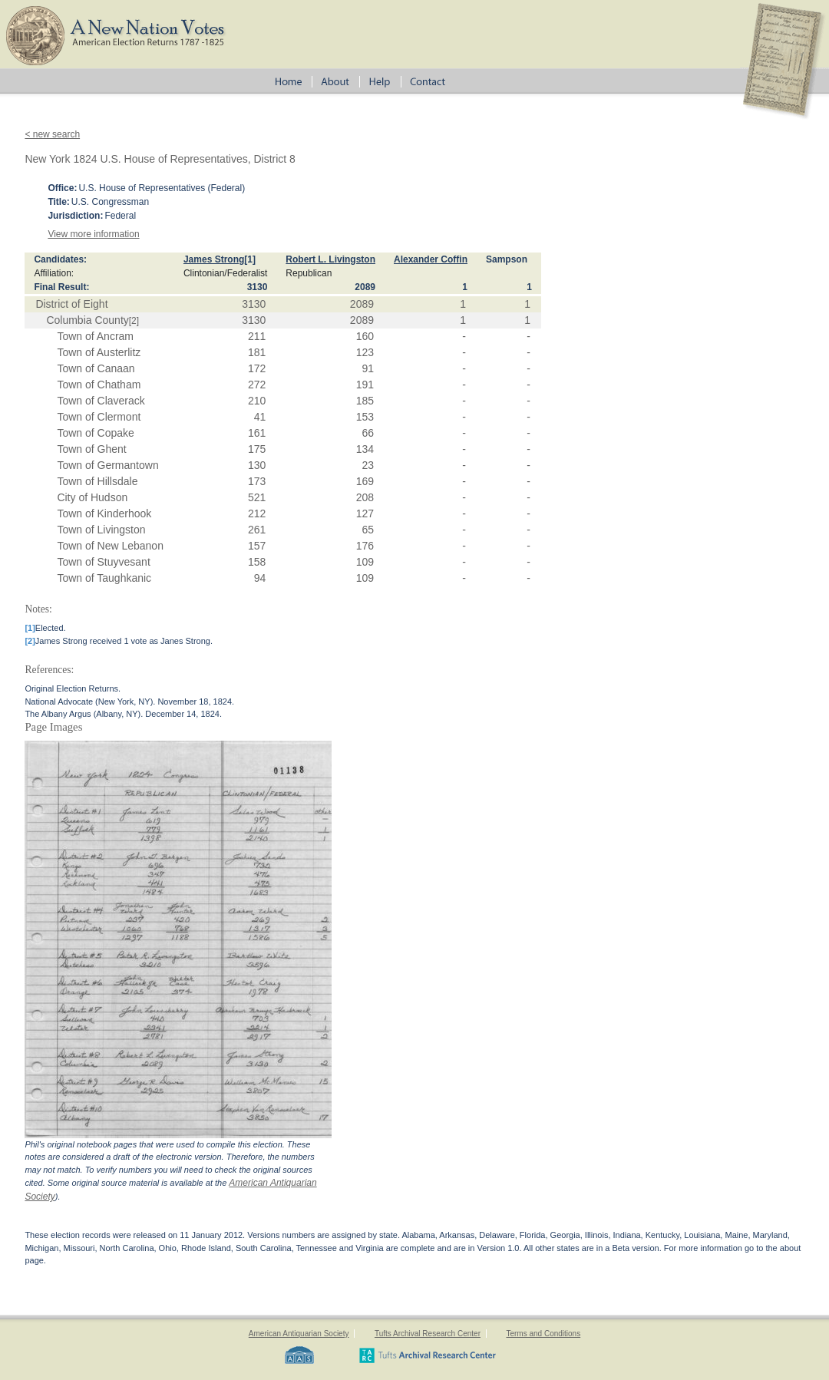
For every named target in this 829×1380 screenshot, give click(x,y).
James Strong (213, 259)
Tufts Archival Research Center (428, 1333)
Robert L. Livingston (330, 259)
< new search (52, 134)
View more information (93, 234)
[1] (250, 259)
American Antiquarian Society (299, 1333)
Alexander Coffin (430, 259)
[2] (134, 320)
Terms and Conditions (543, 1333)
